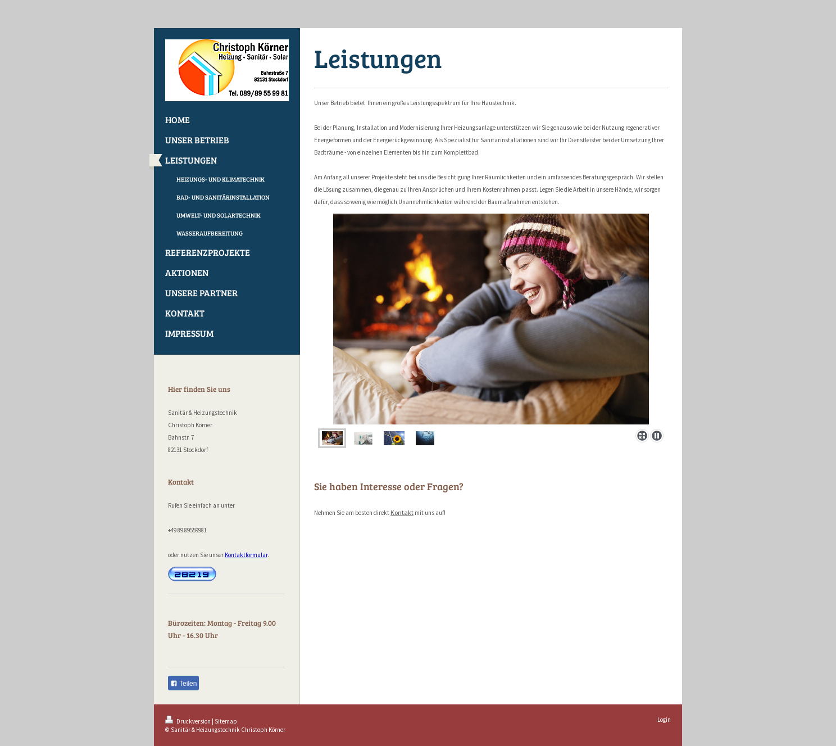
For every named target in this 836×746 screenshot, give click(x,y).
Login (664, 720)
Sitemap (226, 721)
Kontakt (402, 512)
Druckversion (188, 721)
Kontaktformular (246, 555)
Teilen (183, 684)
